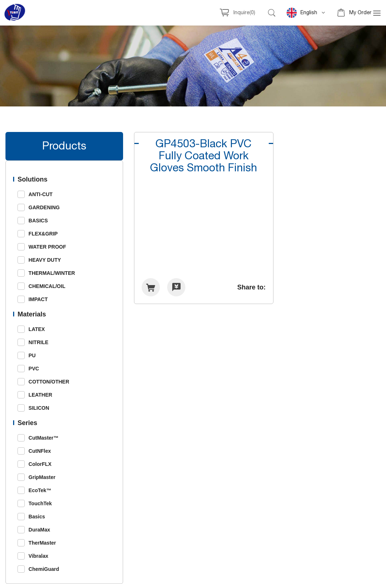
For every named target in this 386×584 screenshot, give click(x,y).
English (302, 13)
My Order (360, 13)
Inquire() (244, 13)
